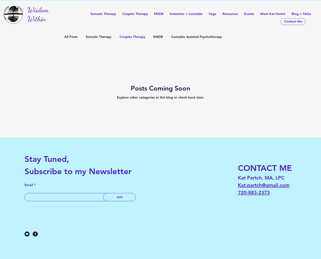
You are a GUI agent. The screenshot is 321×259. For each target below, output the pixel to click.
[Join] (119, 197)
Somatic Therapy (98, 37)
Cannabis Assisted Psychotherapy (196, 37)
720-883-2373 (254, 192)
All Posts (71, 37)
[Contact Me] (293, 21)
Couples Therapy (132, 37)
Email (29, 185)
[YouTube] (27, 234)
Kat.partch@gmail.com (263, 185)
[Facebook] (35, 234)
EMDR (158, 37)
